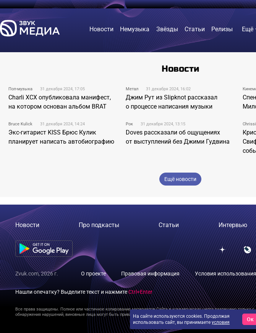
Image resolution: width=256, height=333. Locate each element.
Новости (27, 225)
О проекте (93, 274)
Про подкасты (99, 225)
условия (221, 322)
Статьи (169, 225)
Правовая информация (150, 274)
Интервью (233, 225)
